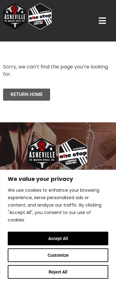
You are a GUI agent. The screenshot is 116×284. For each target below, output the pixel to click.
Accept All (58, 238)
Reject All (58, 271)
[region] (58, 227)
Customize (58, 255)
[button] (103, 21)
